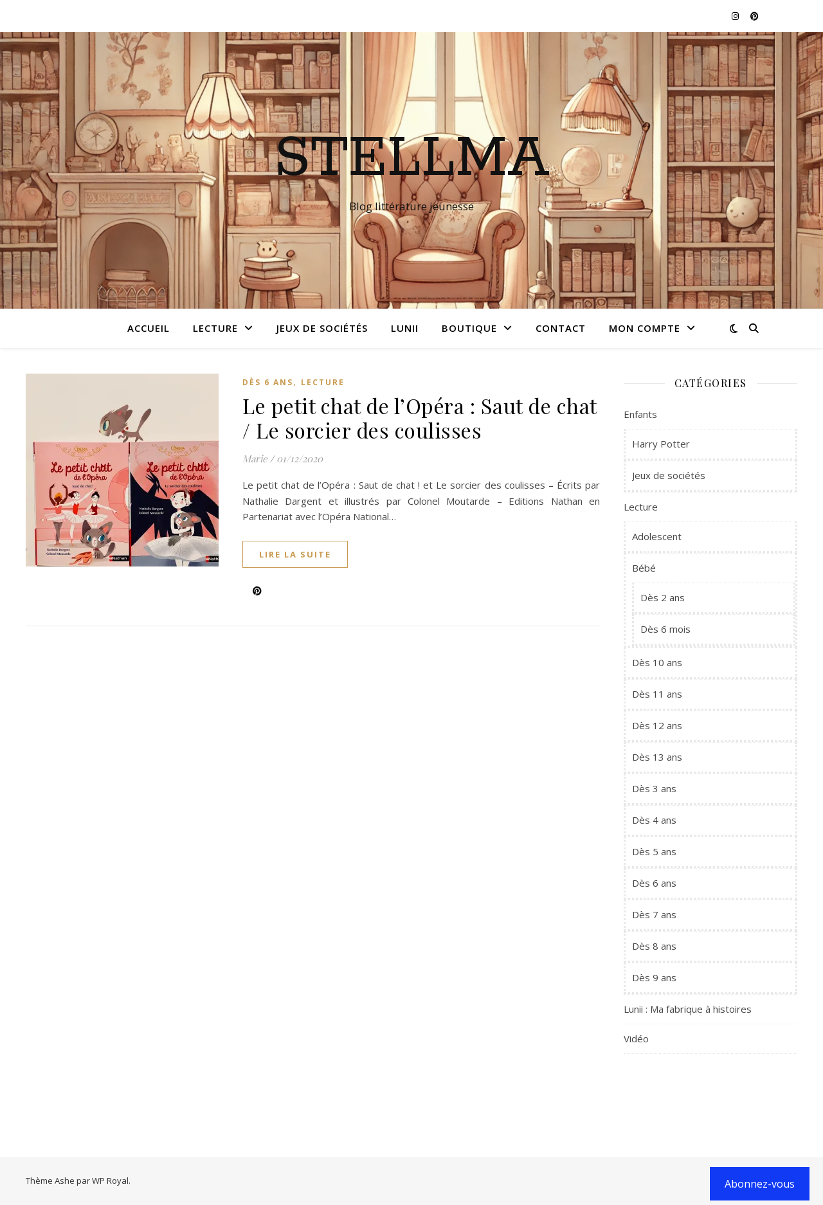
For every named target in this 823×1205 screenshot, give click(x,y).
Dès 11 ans (657, 693)
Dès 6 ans (267, 382)
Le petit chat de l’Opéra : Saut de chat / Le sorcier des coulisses (419, 418)
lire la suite (295, 554)
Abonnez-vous (760, 1184)
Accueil (148, 328)
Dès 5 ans (654, 851)
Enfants (640, 414)
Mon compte (644, 328)
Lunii (405, 328)
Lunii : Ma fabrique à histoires (688, 1008)
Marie (254, 458)
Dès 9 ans (654, 977)
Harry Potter (661, 443)
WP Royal (110, 1180)
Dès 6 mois (665, 628)
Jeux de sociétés (322, 328)
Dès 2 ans (662, 597)
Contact (561, 328)
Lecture (215, 328)
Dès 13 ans (657, 756)
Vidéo (636, 1038)
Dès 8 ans (654, 945)
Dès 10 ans (657, 662)
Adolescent (657, 536)
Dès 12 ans (657, 725)
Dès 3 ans (654, 788)
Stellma (412, 159)
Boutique (469, 328)
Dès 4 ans (654, 819)
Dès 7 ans (654, 914)
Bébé (644, 567)
